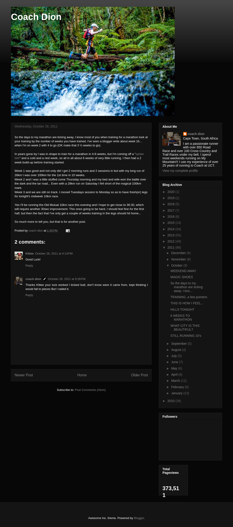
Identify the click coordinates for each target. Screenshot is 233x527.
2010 (171, 401)
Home (82, 375)
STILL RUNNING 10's (185, 335)
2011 (171, 247)
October (177, 265)
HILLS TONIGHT (182, 309)
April (174, 374)
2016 (171, 216)
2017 (171, 210)
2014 (171, 229)
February (178, 387)
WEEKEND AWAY (183, 271)
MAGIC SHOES (181, 277)
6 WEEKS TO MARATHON (181, 317)
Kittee (29, 253)
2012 (171, 241)
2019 (171, 198)
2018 (171, 204)
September (179, 343)
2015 (171, 223)
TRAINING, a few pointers (188, 297)
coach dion (33, 279)
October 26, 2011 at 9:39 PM (67, 279)
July (174, 356)
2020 (171, 192)
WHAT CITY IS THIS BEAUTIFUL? (185, 327)
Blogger (139, 518)
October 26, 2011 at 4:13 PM (54, 253)
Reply (29, 265)
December (179, 253)
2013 (171, 235)
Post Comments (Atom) (90, 390)
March (176, 380)
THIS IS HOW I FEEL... (186, 303)
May (174, 368)
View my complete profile (180, 170)
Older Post (139, 375)
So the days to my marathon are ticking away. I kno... (186, 287)
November (179, 259)
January (177, 393)
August (176, 350)
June (175, 362)
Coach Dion (36, 17)
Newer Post (24, 375)
